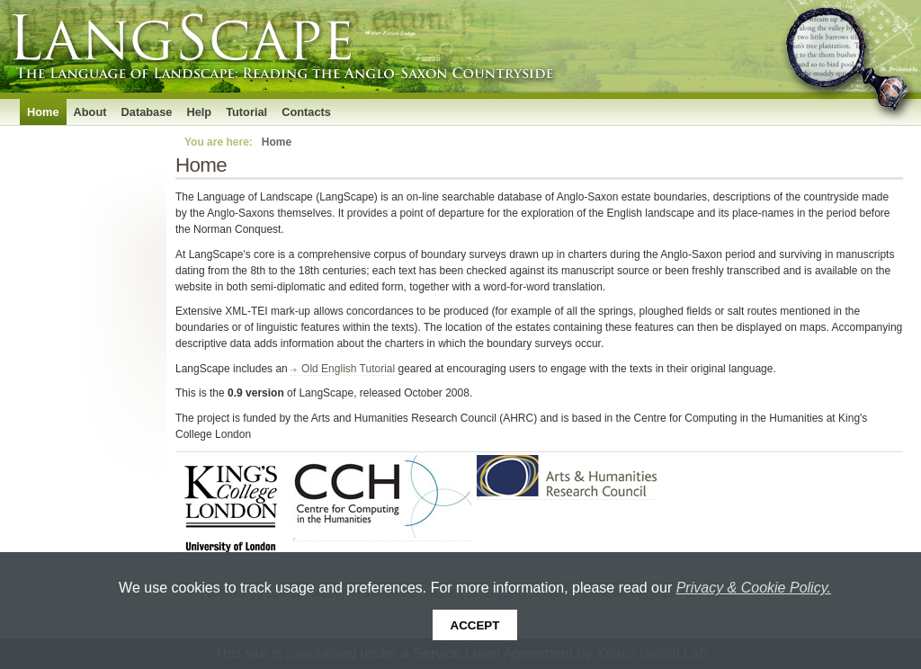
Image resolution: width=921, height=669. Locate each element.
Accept (475, 625)
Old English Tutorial (348, 368)
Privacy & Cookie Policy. (753, 587)
